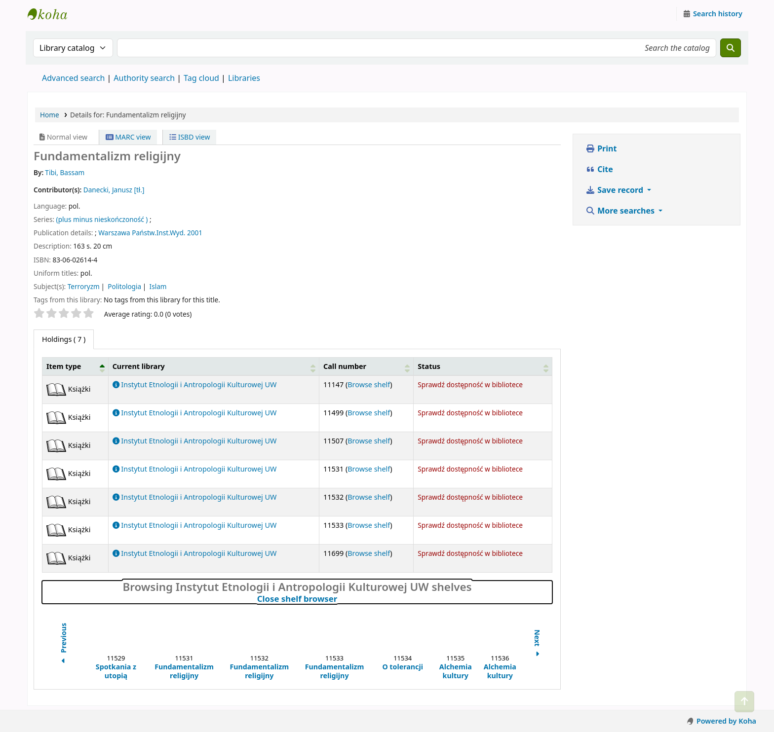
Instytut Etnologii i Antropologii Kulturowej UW (52, 14)
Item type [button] (63, 366)
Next (537, 644)
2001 (194, 232)
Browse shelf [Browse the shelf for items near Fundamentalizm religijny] (369, 384)
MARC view (128, 137)
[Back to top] (744, 701)
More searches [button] (621, 210)
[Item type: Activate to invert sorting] (75, 366)
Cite (599, 169)
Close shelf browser (340, 599)
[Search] (730, 47)
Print (601, 148)
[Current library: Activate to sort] (213, 366)
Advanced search (73, 78)
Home (49, 114)
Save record (615, 189)
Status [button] (429, 366)
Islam (158, 286)
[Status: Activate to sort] (483, 366)
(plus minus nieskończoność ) (102, 219)
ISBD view (189, 137)
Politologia (124, 286)
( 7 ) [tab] (63, 339)
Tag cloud (201, 78)
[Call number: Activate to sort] (366, 366)
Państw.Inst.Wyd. (158, 232)
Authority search (144, 78)
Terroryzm (84, 286)
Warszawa (114, 232)
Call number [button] (344, 366)
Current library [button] (139, 366)
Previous (63, 644)
